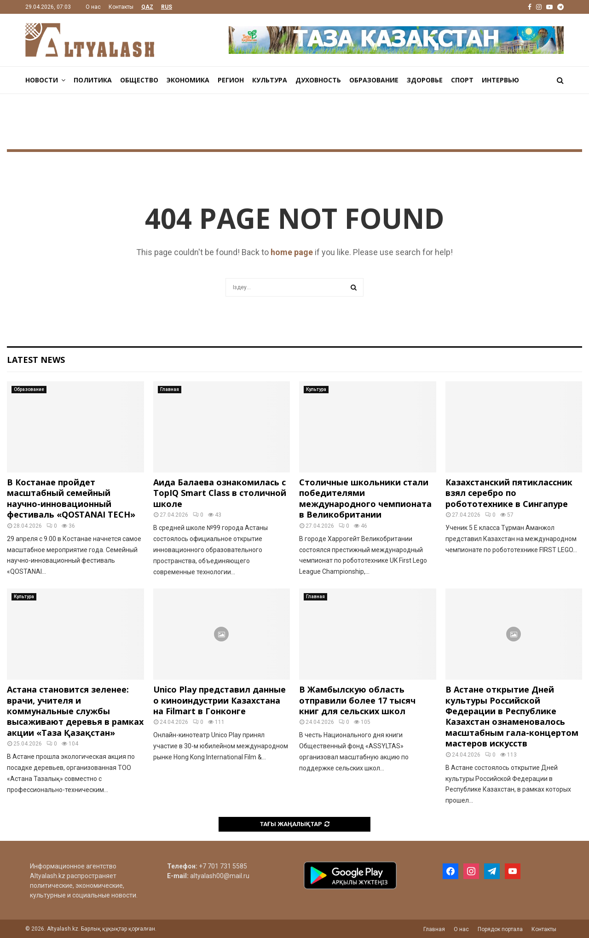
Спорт (462, 80)
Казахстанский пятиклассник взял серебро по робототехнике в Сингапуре (508, 493)
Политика (93, 80)
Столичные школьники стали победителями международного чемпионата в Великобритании (365, 498)
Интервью (500, 80)
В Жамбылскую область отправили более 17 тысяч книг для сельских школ (357, 700)
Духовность (318, 80)
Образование (373, 80)
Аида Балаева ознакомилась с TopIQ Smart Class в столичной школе (219, 493)
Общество (139, 80)
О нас (93, 7)
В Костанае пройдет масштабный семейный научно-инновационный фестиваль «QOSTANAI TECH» (71, 498)
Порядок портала (500, 929)
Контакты (121, 7)
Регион (231, 80)
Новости (41, 80)
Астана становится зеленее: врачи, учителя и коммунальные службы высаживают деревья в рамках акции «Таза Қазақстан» (75, 711)
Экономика (188, 80)
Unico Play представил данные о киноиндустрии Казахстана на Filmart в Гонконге (219, 700)
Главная (169, 389)
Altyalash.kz (47, 876)
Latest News (36, 359)
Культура (269, 80)
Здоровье (425, 80)
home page (292, 252)
